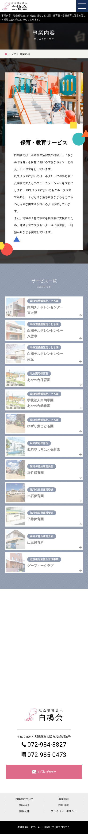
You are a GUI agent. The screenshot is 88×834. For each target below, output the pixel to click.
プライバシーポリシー (64, 811)
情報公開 (24, 811)
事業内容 (63, 799)
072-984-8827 (46, 744)
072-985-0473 (46, 754)
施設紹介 (24, 805)
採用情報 (63, 805)
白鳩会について (24, 799)
